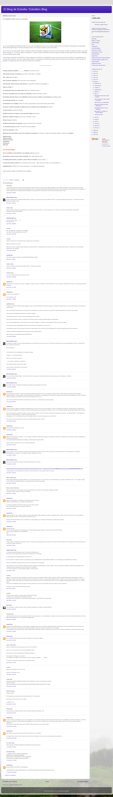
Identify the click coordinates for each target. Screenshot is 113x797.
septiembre (97, 89)
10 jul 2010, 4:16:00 (11, 686)
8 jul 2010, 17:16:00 (11, 521)
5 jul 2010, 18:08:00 (11, 223)
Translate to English (99, 24)
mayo (96, 119)
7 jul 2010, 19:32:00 (11, 386)
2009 (94, 130)
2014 (94, 73)
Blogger (67, 791)
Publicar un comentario (10, 775)
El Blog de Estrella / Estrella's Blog (25, 9)
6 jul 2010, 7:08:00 (10, 259)
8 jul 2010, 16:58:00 (11, 483)
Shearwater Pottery (96, 63)
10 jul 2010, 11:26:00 (11, 726)
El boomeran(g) (95, 42)
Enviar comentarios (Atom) (16, 784)
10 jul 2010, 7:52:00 (11, 704)
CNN (93, 44)
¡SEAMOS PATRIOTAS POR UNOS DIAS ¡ (101, 105)
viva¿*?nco (9, 691)
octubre (96, 87)
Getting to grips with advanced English (101, 57)
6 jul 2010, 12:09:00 (11, 276)
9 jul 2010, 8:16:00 (10, 588)
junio (96, 117)
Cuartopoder (95, 46)
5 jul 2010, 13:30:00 (11, 192)
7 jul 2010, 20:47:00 (11, 444)
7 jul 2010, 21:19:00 (11, 455)
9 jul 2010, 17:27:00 (11, 662)
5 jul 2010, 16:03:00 (11, 203)
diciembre (97, 83)
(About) (106, 24)
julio (96, 93)
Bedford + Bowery (96, 40)
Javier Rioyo (95, 55)
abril (96, 121)
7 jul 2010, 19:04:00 (11, 369)
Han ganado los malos (97, 52)
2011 (94, 79)
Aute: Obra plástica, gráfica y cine (100, 59)
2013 (94, 75)
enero (96, 127)
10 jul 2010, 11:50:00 (11, 738)
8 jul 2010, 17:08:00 (11, 508)
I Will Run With (10, 218)
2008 (94, 132)
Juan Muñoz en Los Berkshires (101, 102)
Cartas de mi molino (96, 50)
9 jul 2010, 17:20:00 (11, 631)
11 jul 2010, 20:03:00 (11, 772)
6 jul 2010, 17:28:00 (11, 299)
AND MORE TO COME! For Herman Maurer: (101, 112)
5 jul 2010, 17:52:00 (11, 213)
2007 (94, 134)
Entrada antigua (83, 781)
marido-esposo (10, 550)
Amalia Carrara (95, 61)
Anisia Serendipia (96, 48)
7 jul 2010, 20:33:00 (11, 421)
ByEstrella (94, 38)
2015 (94, 71)
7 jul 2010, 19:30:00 (11, 378)
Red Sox (11, 54)
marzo (96, 123)
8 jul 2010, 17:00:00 (11, 493)
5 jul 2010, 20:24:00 (11, 234)
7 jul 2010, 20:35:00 (11, 430)
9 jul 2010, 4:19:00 (10, 545)
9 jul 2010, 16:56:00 (11, 619)
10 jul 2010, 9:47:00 (11, 712)
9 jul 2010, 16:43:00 (11, 609)
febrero (96, 125)
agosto (96, 91)
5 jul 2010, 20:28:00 (11, 250)
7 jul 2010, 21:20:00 (11, 464)
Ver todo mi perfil (106, 146)
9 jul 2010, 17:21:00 (11, 640)
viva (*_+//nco (9, 645)
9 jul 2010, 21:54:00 (11, 674)
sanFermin (9, 304)
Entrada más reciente (10, 781)
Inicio (47, 781)
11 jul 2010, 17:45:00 (11, 760)
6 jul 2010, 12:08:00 (11, 268)
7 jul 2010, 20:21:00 (11, 401)
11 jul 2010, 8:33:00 (11, 747)
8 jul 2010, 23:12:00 (11, 535)
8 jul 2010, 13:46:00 (11, 472)
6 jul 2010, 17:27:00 (11, 287)
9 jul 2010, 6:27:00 (10, 570)
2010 (94, 81)
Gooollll (8, 255)
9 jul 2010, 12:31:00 (11, 600)
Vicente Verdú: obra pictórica (98, 65)
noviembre (97, 85)
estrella (8, 281)
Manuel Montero (10, 197)
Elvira (7, 605)
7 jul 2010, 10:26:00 (11, 336)
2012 (94, 77)
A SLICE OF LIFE (98, 114)
